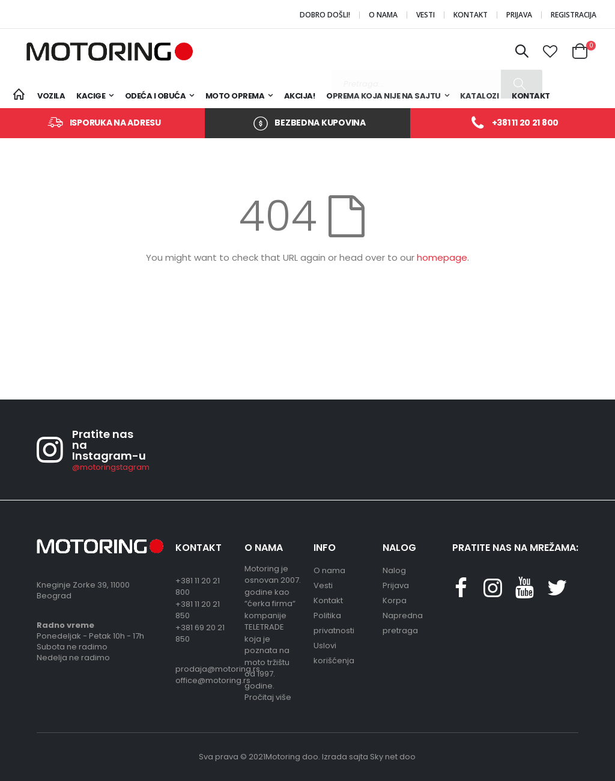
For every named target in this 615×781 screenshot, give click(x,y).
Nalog (394, 570)
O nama (383, 15)
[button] (551, 51)
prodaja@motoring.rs (203, 669)
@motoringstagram (111, 467)
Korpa (395, 600)
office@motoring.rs (203, 680)
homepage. (443, 257)
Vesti (425, 15)
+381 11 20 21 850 (197, 610)
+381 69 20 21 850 (200, 633)
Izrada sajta (345, 756)
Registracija (573, 15)
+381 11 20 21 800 (525, 123)
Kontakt (470, 15)
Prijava (519, 15)
